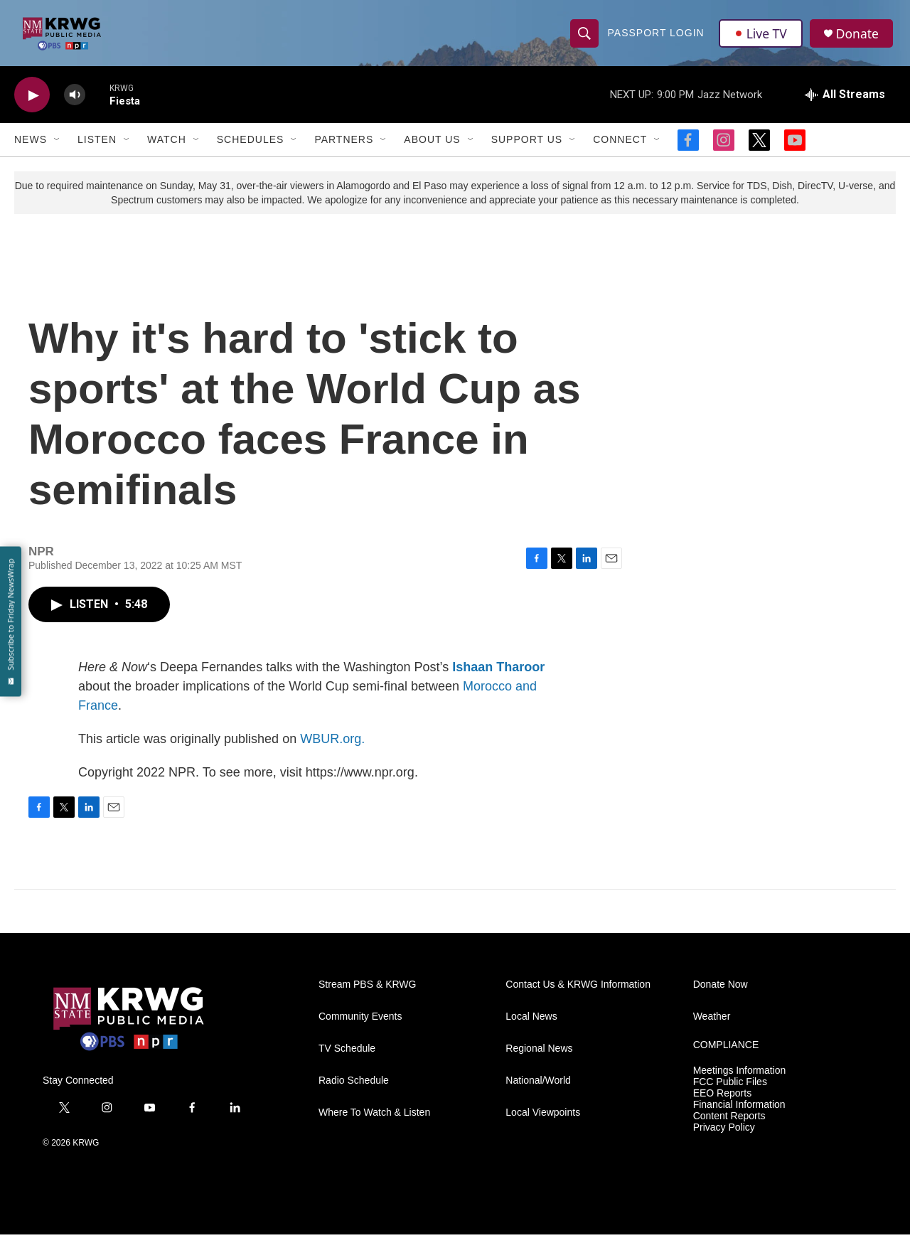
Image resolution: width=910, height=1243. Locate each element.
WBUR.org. (332, 747)
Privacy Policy (724, 1135)
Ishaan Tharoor (498, 675)
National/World (538, 1089)
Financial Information (739, 1112)
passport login (656, 37)
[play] (32, 103)
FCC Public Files (730, 1089)
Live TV (761, 37)
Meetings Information (739, 1079)
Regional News (538, 1057)
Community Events (360, 1025)
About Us (432, 148)
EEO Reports (722, 1101)
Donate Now (720, 993)
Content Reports (729, 1124)
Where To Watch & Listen (374, 1121)
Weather (712, 1025)
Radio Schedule (353, 1089)
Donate (859, 37)
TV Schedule (346, 1057)
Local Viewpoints (542, 1121)
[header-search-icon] (584, 37)
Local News (531, 1025)
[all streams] (845, 103)
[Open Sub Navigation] (57, 148)
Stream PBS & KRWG (367, 993)
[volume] (75, 103)
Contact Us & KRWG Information (578, 993)
